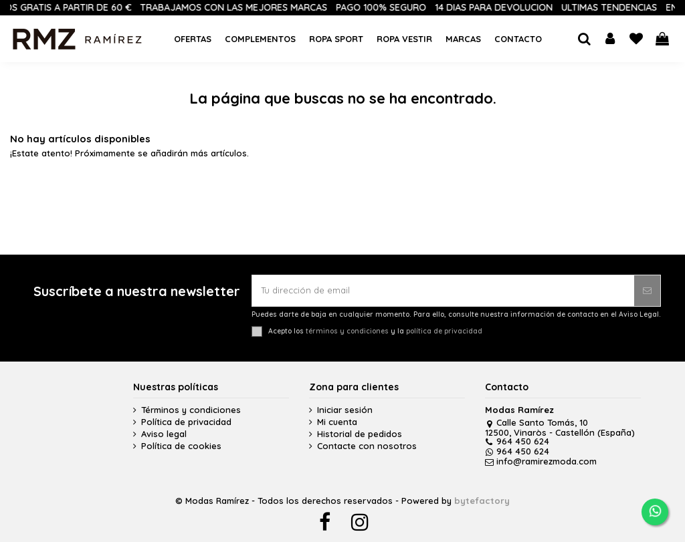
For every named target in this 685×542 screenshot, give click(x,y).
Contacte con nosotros (367, 446)
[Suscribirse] (647, 290)
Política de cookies (181, 446)
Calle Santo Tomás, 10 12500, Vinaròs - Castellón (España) (560, 427)
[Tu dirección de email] (443, 290)
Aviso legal (164, 434)
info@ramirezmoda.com (541, 461)
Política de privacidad (186, 422)
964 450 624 (517, 441)
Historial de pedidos (359, 434)
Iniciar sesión (345, 410)
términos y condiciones (347, 331)
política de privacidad (444, 331)
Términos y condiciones (191, 410)
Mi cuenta (337, 422)
